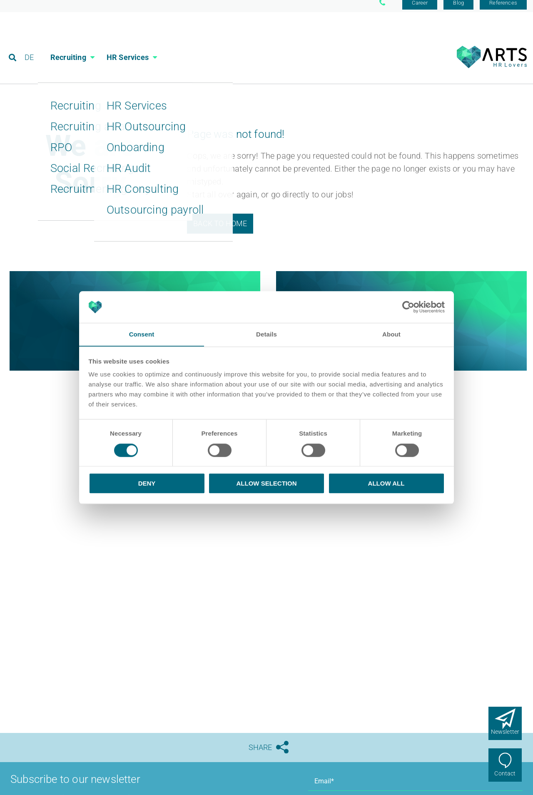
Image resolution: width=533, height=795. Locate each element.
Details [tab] (266, 334)
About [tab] (391, 334)
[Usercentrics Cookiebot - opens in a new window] (408, 307)
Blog (458, 9)
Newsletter (505, 731)
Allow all (386, 483)
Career (420, 9)
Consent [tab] (141, 334)
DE (29, 43)
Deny (147, 483)
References (503, 9)
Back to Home (220, 229)
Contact (505, 773)
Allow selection (267, 483)
